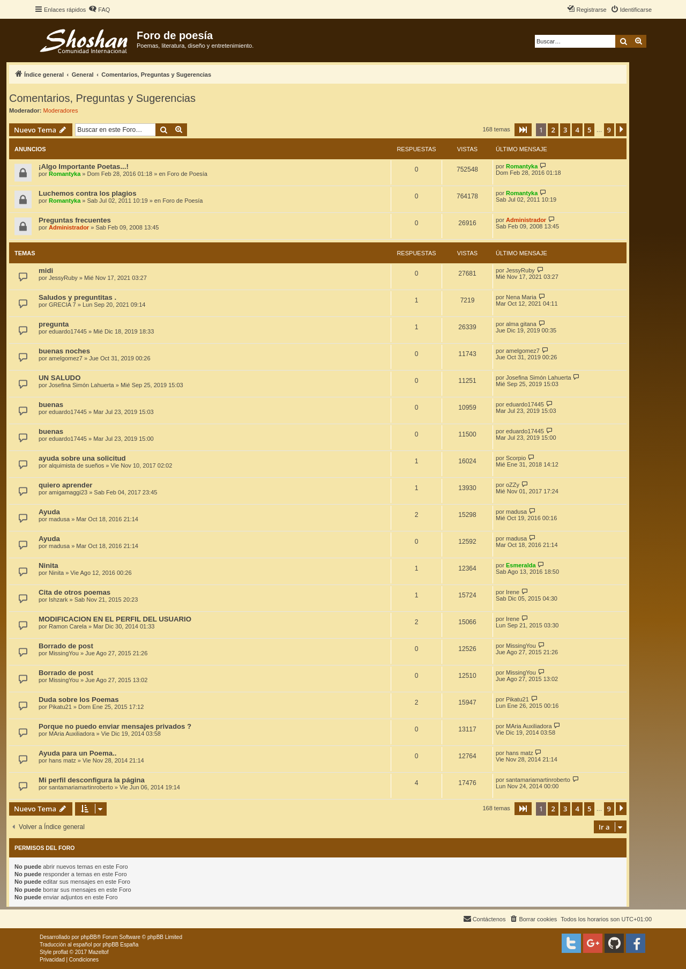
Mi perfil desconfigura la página (92, 780)
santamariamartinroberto (81, 787)
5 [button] (589, 130)
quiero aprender (65, 485)
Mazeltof (98, 952)
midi (46, 271)
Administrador (69, 227)
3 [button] (565, 130)
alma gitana (521, 324)
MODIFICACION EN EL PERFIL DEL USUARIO (115, 619)
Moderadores (60, 110)
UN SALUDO (59, 378)
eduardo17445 (68, 331)
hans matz (62, 760)
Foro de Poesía (187, 174)
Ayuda (49, 512)
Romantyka (64, 174)
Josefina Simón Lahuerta (81, 385)
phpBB (89, 937)
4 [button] (577, 130)
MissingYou (64, 653)
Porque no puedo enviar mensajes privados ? (115, 726)
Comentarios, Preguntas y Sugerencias (102, 98)
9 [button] (609, 130)
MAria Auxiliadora (72, 733)
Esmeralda (521, 565)
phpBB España (120, 945)
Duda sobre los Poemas (79, 700)
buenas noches (64, 351)
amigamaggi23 (68, 492)
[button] (523, 129)
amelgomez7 (66, 358)
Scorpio (516, 458)
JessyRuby (63, 278)
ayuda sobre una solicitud (82, 458)
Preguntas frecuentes (75, 220)
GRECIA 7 (62, 304)
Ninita (48, 565)
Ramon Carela (68, 626)
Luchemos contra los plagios (87, 193)
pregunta (54, 324)
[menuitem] (99, 9)
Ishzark (58, 599)
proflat (60, 952)
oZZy (512, 485)
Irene (512, 592)
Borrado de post (66, 646)
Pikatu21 (60, 707)
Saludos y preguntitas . (77, 297)
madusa (59, 519)
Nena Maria (521, 297)
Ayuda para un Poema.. (77, 753)
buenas (51, 405)
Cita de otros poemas (74, 592)
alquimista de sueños (76, 465)
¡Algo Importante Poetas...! (84, 166)
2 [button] (553, 130)
